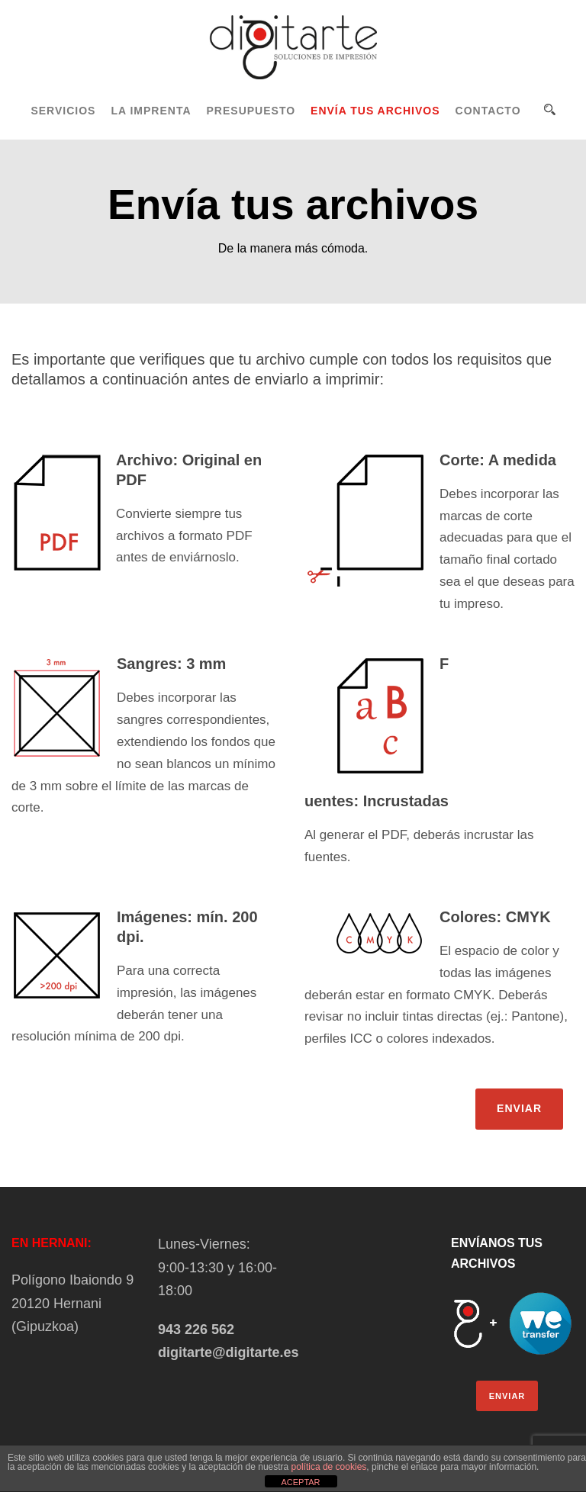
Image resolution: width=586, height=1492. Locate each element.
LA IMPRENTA (151, 111)
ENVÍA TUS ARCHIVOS (375, 111)
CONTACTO (488, 111)
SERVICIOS (63, 111)
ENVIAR (519, 1108)
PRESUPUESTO (251, 111)
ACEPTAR (300, 1482)
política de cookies (329, 1466)
